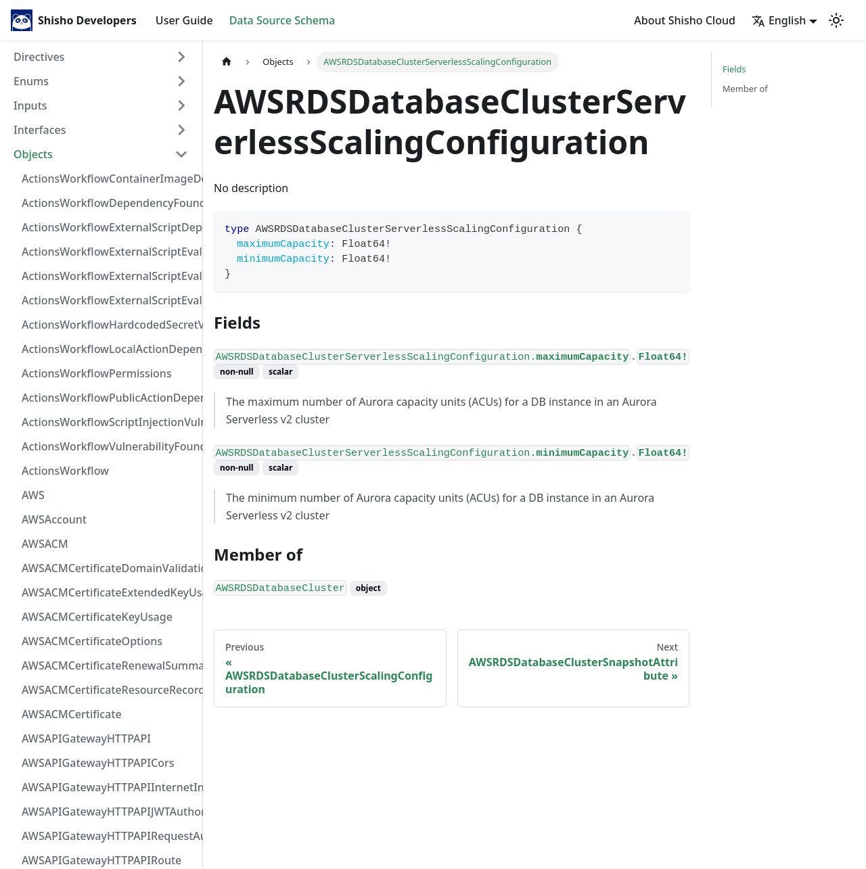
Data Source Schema (282, 20)
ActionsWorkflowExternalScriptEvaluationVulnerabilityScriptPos (109, 275)
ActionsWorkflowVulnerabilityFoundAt (109, 446)
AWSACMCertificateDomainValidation (109, 568)
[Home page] (227, 61)
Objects (33, 154)
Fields (734, 69)
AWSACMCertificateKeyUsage (97, 616)
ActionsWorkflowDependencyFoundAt (109, 202)
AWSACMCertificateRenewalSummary (109, 665)
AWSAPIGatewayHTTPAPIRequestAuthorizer (109, 835)
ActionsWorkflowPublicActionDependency (109, 397)
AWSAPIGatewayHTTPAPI (86, 738)
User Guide (184, 20)
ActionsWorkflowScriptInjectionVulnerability (109, 422)
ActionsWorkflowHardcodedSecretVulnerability (109, 324)
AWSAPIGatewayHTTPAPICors (98, 762)
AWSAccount (54, 519)
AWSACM (45, 543)
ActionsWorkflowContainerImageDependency (109, 178)
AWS (33, 495)
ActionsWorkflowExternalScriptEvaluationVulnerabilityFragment (109, 251)
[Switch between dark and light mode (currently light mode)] (836, 20)
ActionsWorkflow (65, 470)
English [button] (779, 20)
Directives (39, 56)
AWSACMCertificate (72, 714)
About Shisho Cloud (684, 20)
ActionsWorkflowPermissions (97, 373)
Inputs (30, 105)
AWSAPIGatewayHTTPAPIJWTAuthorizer (109, 811)
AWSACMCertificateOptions (92, 641)
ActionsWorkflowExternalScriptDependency (109, 227)
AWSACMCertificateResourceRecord (109, 689)
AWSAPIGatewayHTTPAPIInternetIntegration (109, 787)
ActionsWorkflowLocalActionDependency (109, 349)
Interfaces (40, 129)
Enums (31, 81)
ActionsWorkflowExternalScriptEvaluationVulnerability (109, 300)
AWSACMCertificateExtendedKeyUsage (109, 592)
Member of (745, 89)
